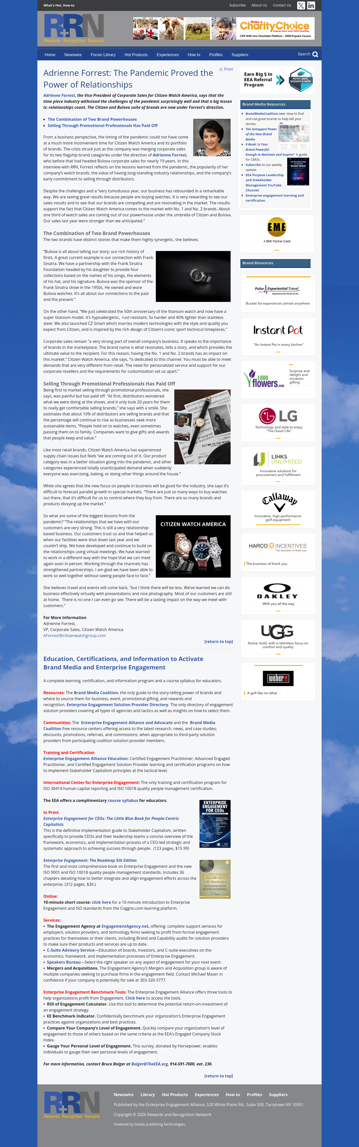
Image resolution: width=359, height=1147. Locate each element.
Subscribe (237, 5)
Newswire (73, 55)
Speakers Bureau (64, 962)
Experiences (168, 55)
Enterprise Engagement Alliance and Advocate (126, 722)
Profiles (216, 55)
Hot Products (136, 55)
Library (148, 1094)
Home (50, 55)
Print (228, 69)
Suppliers (240, 55)
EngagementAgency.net (124, 926)
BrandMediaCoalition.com (265, 113)
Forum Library (103, 55)
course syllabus (123, 800)
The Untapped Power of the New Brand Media (261, 134)
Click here (135, 998)
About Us (259, 5)
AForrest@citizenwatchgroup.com (74, 635)
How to (194, 55)
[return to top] (218, 641)
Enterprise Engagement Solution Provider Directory (117, 704)
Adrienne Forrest (59, 95)
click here (101, 902)
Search (304, 54)
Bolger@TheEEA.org (149, 1064)
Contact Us (282, 5)
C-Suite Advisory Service (70, 950)
